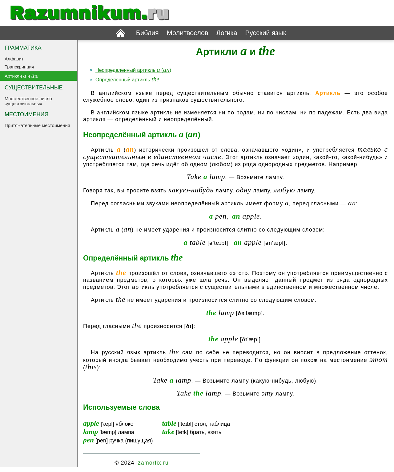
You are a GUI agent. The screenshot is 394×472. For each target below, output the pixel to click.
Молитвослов (187, 33)
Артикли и (21, 75)
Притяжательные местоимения (37, 125)
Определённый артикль (127, 79)
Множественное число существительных (28, 101)
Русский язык (265, 33)
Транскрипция (19, 66)
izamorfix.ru (152, 463)
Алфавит (14, 58)
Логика (226, 33)
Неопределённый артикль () (133, 70)
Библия (147, 33)
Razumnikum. (89, 13)
